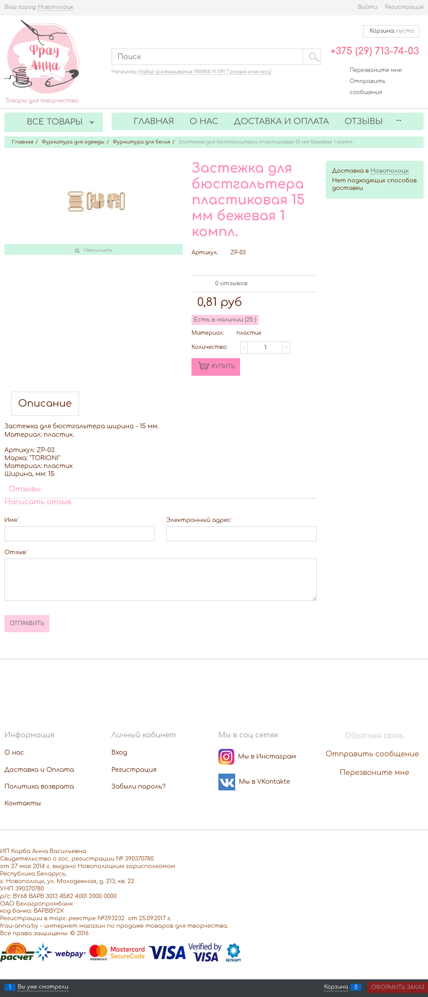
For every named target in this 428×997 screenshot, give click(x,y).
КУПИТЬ (223, 366)
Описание (45, 404)
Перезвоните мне (376, 70)
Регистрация (404, 7)
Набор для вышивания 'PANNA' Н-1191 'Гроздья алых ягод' (205, 71)
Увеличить (98, 250)
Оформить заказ (397, 987)
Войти (367, 7)
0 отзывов (231, 283)
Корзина (336, 987)
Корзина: (391, 31)
